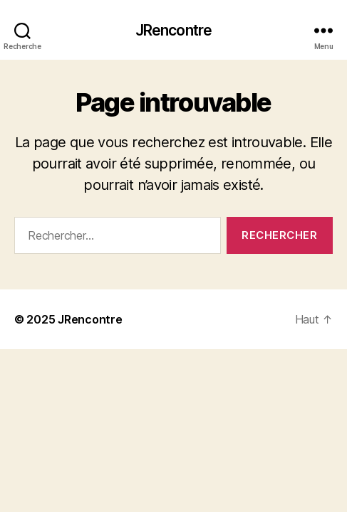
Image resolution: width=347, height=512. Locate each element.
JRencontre (173, 30)
